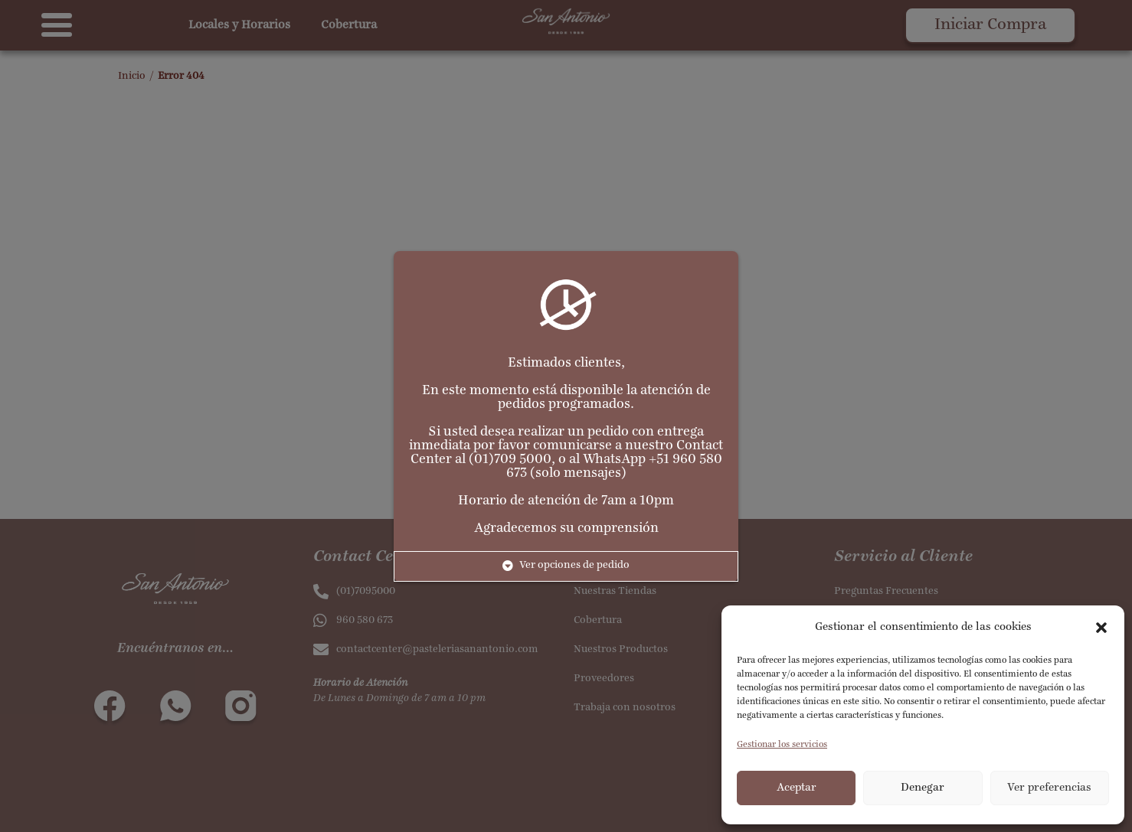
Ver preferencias (1049, 788)
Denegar (922, 788)
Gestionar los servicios (782, 744)
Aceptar (796, 788)
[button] (1101, 627)
